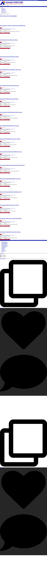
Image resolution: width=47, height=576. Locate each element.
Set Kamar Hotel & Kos (5, 245)
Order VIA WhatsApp (3, 33)
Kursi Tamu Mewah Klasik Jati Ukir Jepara (9, 125)
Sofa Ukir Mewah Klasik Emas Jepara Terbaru (10, 138)
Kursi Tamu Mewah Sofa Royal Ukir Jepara (9, 85)
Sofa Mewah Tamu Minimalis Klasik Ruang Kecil (10, 191)
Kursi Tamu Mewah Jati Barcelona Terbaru (9, 56)
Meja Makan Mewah (4, 243)
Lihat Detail (8, 33)
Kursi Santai (3, 248)
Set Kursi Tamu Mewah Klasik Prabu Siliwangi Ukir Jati (12, 165)
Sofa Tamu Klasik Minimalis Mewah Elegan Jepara (11, 112)
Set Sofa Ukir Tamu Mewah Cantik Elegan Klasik (10, 218)
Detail (1, 42)
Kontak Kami (3, 9)
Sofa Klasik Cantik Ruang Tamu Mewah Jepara (10, 231)
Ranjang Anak (3, 247)
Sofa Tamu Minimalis (5, 242)
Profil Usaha (3, 8)
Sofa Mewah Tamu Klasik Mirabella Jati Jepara (10, 178)
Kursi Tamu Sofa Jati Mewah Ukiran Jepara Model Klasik (12, 25)
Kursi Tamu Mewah (4, 241)
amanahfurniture (2, 308)
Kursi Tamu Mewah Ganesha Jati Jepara (9, 39)
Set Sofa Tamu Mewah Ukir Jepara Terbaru (9, 205)
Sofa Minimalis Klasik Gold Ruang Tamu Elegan (10, 69)
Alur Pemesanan (4, 10)
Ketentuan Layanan (4, 11)
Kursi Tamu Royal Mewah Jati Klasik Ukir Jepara (11, 151)
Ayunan (3, 251)
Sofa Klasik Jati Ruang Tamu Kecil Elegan (9, 98)
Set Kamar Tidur (4, 244)
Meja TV (3, 249)
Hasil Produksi (4, 12)
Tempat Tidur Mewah (4, 246)
